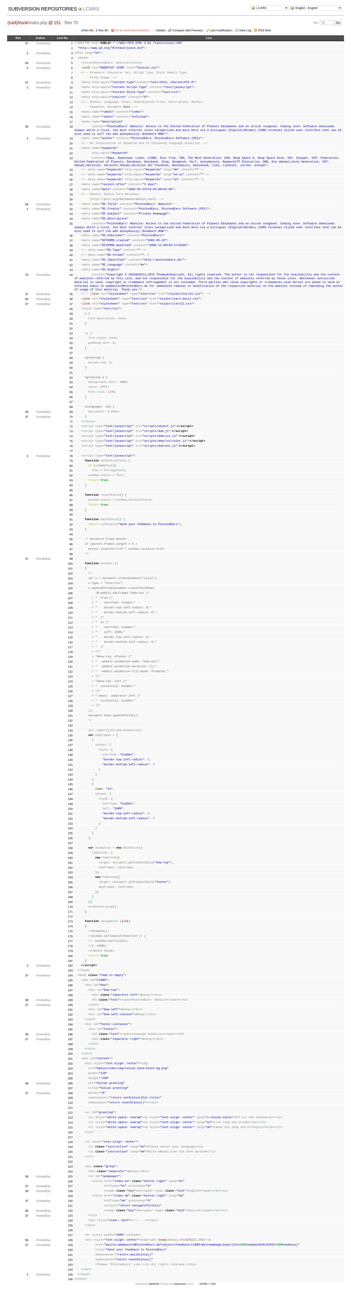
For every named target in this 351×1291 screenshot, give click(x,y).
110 (70, 612)
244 (70, 1269)
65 (71, 392)
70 (26, 275)
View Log (245, 30)
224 (70, 1171)
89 (71, 510)
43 (71, 270)
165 (70, 882)
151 (70, 813)
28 (71, 189)
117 (70, 647)
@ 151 (54, 22)
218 (70, 1142)
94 (71, 534)
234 (70, 1220)
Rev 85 (103, 30)
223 (70, 1166)
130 (70, 710)
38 (71, 245)
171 (70, 912)
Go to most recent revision (132, 30)
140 (70, 759)
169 (70, 902)
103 (70, 578)
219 (70, 1147)
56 (26, 63)
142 (70, 769)
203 (70, 1068)
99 (71, 558)
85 (71, 490)
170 (70, 907)
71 (71, 421)
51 (71, 323)
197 (70, 1039)
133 (70, 725)
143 (70, 774)
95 (71, 539)
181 (70, 961)
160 (70, 858)
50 (71, 318)
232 (70, 1210)
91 (71, 519)
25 (71, 174)
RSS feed (264, 30)
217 (70, 1137)
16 (71, 117)
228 (70, 1191)
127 (70, 696)
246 (70, 1279)
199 (70, 1049)
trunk (23, 22)
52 (71, 328)
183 (70, 970)
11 (71, 92)
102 (70, 573)
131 (70, 715)
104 (70, 583)
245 (70, 1274)
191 (70, 1009)
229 (70, 1196)
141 (70, 764)
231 (70, 1205)
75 (71, 441)
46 (71, 299)
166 (70, 887)
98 (71, 554)
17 (71, 122)
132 (70, 720)
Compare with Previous (188, 30)
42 (71, 265)
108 (70, 603)
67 (71, 402)
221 (70, 1156)
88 (71, 505)
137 (70, 745)
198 (70, 1044)
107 (70, 598)
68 (71, 407)
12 (71, 97)
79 (71, 461)
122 (70, 671)
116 (70, 642)
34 (71, 219)
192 (70, 1014)
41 (71, 260)
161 (70, 862)
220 (70, 1152)
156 (70, 838)
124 (70, 681)
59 (71, 363)
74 (71, 436)
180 (70, 956)
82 (71, 475)
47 (71, 304)
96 (71, 544)
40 (71, 255)
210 (70, 1102)
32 (71, 209)
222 (70, 1161)
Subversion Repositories (42, 9)
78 (71, 456)
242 (70, 1259)
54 (71, 338)
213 (70, 1117)
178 (70, 946)
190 (70, 1005)
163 (70, 872)
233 (70, 1215)
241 (70, 1255)
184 (70, 975)
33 (71, 214)
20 (71, 143)
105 (70, 588)
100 (70, 563)
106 (70, 593)
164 (70, 877)
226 (70, 1181)
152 (70, 818)
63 (71, 382)
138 (70, 750)
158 (70, 848)
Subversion (180, 1283)
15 (71, 112)
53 (71, 333)
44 (71, 275)
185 (70, 980)
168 (70, 897)
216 (70, 1132)
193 (70, 1019)
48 (71, 309)
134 (70, 730)
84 (71, 485)
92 (71, 524)
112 (70, 622)
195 (70, 1029)
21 (71, 148)
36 (71, 235)
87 (71, 500)
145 (70, 784)
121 (70, 666)
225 (70, 1176)
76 (71, 446)
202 (70, 1063)
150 (70, 809)
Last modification (221, 30)
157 (70, 843)
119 (70, 656)
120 (70, 661)
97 (71, 549)
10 (71, 87)
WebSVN (154, 1283)
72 (71, 426)
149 (70, 804)
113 (70, 627)
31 (71, 204)
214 (70, 1122)
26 (71, 179)
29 (71, 194)
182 (70, 965)
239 (70, 1245)
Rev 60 (88, 30)
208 (70, 1093)
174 (70, 926)
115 (70, 637)
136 (70, 740)
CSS (213, 1283)
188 (70, 995)
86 (71, 495)
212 (70, 1112)
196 (70, 1034)
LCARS (91, 9)
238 (70, 1240)
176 (70, 936)
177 (70, 941)
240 (70, 1250)
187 (70, 990)
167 (70, 892)
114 (70, 632)
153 (70, 823)
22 (71, 153)
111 (70, 617)
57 (71, 353)
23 (71, 158)
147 (70, 794)
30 (71, 199)
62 (71, 377)
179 (70, 951)
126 (70, 691)
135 (70, 735)
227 (70, 1186)
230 (70, 1201)
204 (70, 1073)
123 (70, 676)
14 (71, 107)
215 (70, 1127)
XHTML (203, 1283)
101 (70, 568)
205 (70, 1078)
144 (70, 779)
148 (70, 799)
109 (70, 607)
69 (71, 412)
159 (70, 853)
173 (70, 921)
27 (71, 184)
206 (70, 1083)
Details (160, 30)
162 (70, 867)
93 (71, 529)
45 (71, 294)
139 (70, 755)
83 (71, 480)
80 (71, 466)
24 (71, 170)
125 (70, 686)
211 (70, 1107)
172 (70, 916)
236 (70, 1230)
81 (71, 470)
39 (71, 250)
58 (71, 358)
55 (71, 343)
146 (70, 789)
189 (70, 1000)
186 (70, 985)
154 (70, 828)
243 (70, 1264)
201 (70, 1058)
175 (70, 931)
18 (71, 126)
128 (70, 701)
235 (70, 1225)
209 (70, 1098)
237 (70, 1235)
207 (70, 1088)
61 (71, 372)
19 (71, 138)
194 (70, 1024)
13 (71, 102)
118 (70, 652)
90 (71, 514)
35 (71, 223)
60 (26, 299)
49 (71, 313)
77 (71, 451)
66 (71, 397)
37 (26, 43)
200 (70, 1053)
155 (70, 833)
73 (71, 431)
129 (70, 706)
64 (71, 387)
